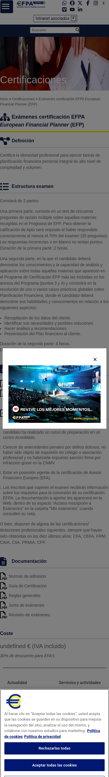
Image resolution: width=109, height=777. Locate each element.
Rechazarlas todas (55, 759)
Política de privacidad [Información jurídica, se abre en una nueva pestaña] (42, 747)
